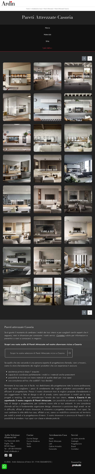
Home (28, 9)
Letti (50, 444)
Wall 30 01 (16, 292)
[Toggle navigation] (91, 3)
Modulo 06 (78, 262)
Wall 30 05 (47, 139)
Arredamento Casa (37, 9)
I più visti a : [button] (47, 48)
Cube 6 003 (78, 231)
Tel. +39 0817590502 (12, 449)
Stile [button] (47, 41)
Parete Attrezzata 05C (17, 108)
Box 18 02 (47, 292)
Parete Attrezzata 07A (47, 108)
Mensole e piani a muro (78, 139)
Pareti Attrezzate (48, 9)
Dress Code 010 (16, 231)
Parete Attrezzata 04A (78, 77)
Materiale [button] (47, 34)
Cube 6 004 (17, 262)
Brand (73, 446)
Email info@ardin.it (11, 451)
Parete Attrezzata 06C (17, 139)
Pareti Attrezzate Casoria (62, 9)
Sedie (29, 446)
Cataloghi (75, 441)
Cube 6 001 (47, 231)
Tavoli (29, 444)
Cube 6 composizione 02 (47, 262)
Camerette (53, 449)
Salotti (51, 438)
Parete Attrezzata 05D (47, 77)
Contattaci (75, 449)
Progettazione (76, 444)
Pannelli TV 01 (78, 169)
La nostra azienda (78, 438)
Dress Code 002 (47, 200)
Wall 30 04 (17, 200)
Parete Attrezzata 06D (78, 108)
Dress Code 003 (47, 169)
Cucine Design (32, 438)
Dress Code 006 (78, 200)
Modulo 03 (17, 169)
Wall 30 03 (78, 292)
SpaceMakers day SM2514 (17, 77)
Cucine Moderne (33, 441)
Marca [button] (47, 28)
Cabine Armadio (55, 446)
